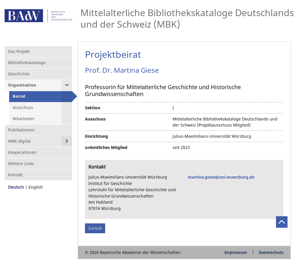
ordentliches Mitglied (106, 147)
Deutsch (16, 187)
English (36, 187)
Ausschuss (95, 119)
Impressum (235, 252)
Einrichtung (96, 136)
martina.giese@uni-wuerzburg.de (221, 177)
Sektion (92, 107)
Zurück (95, 228)
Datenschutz (271, 252)
